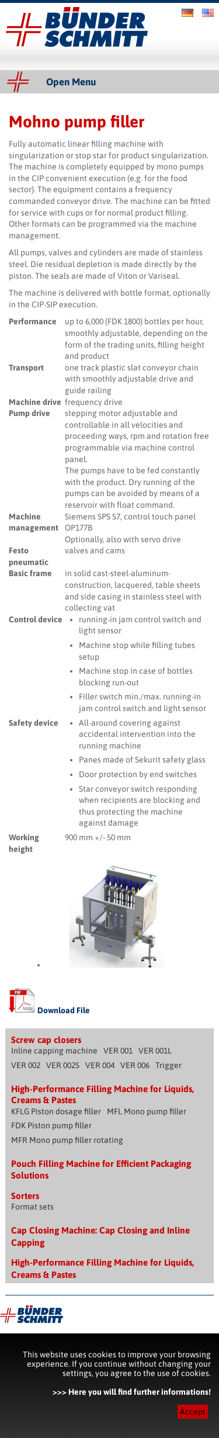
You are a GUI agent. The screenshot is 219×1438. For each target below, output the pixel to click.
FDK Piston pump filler (51, 1125)
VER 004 (99, 1065)
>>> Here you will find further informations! (132, 1392)
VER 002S (62, 1065)
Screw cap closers (46, 1040)
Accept (193, 1411)
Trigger (168, 1065)
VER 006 (135, 1065)
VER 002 (25, 1065)
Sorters (25, 1196)
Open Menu (71, 82)
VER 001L (155, 1050)
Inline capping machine (54, 1050)
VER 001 (118, 1050)
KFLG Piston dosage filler (56, 1111)
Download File (49, 1010)
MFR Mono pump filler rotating (67, 1140)
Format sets (32, 1206)
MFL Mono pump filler (146, 1111)
